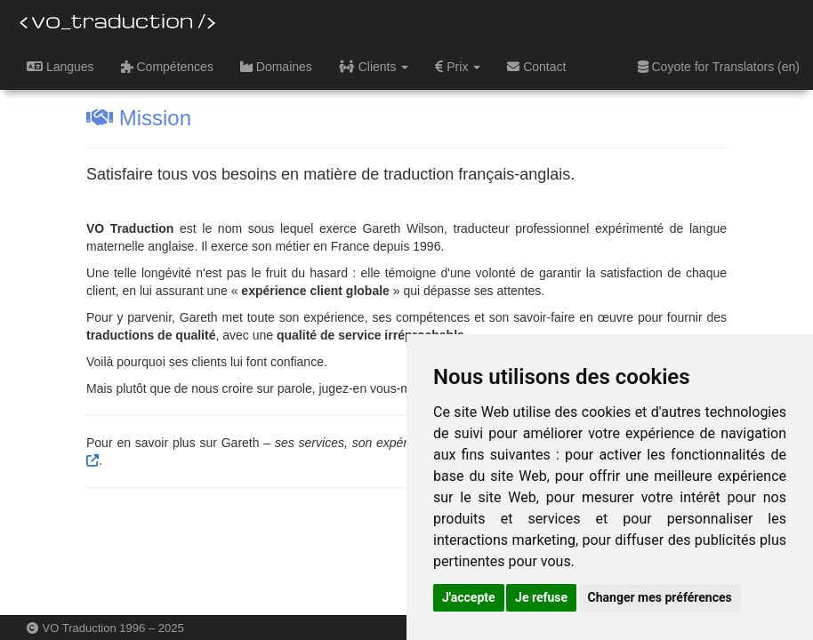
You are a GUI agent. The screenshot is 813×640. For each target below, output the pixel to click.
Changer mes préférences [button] (660, 597)
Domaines (276, 67)
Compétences (167, 67)
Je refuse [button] (541, 597)
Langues (60, 67)
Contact (536, 67)
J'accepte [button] (468, 597)
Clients (374, 67)
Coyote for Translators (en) (719, 67)
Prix (457, 67)
